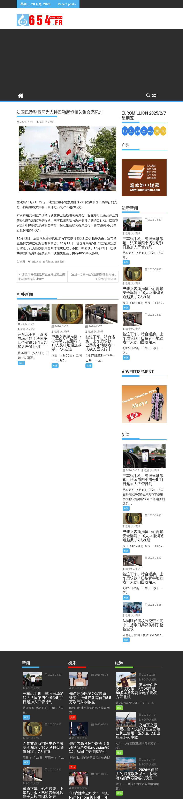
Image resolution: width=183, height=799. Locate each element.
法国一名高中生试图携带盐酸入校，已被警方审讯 (94, 276)
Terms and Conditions (81, 793)
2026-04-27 (26, 324)
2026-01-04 (146, 726)
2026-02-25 (146, 641)
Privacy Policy (107, 793)
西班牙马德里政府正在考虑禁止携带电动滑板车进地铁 (41, 276)
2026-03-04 (99, 641)
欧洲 (22, 261)
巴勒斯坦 (48, 261)
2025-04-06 (99, 731)
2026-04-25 (152, 577)
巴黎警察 (59, 261)
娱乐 (72, 678)
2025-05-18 (99, 686)
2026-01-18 (146, 681)
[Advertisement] (91, 60)
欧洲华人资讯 (45, 122)
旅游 (119, 674)
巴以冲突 (36, 261)
